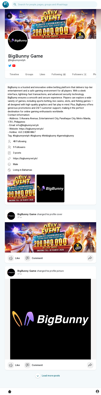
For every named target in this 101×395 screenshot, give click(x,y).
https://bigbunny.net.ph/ (25, 158)
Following (59, 74)
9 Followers (19, 147)
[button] (54, 4)
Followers (79, 74)
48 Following (19, 141)
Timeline (14, 74)
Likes (42, 74)
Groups (29, 74)
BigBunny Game (26, 214)
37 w (19, 217)
